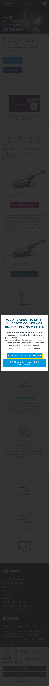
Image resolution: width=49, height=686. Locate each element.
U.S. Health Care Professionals (24, 355)
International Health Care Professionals (24, 363)
